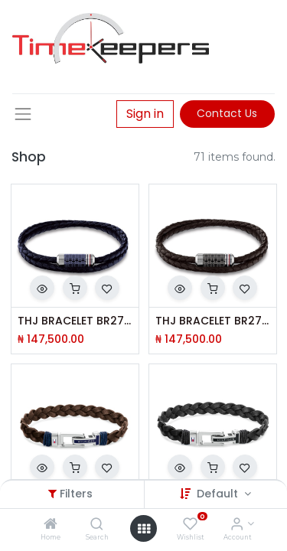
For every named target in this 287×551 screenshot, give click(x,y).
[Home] (50, 525)
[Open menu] (144, 529)
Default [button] (219, 493)
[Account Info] (237, 525)
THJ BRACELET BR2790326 (75, 321)
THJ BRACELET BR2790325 (212, 321)
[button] (42, 288)
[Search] (97, 525)
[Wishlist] (190, 525)
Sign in (145, 113)
